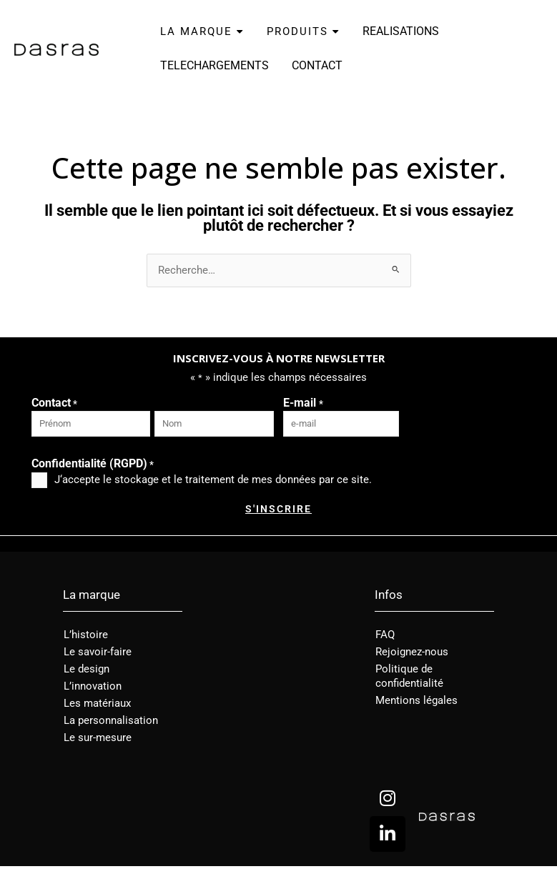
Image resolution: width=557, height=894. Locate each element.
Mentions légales (416, 700)
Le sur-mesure (98, 737)
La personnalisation (111, 720)
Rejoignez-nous (411, 651)
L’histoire (86, 634)
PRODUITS (303, 31)
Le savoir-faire (98, 651)
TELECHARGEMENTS (214, 65)
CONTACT (317, 65)
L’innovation (93, 686)
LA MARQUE (202, 31)
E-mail (302, 403)
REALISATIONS (401, 31)
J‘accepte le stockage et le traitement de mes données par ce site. (213, 479)
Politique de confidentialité (409, 676)
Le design (86, 668)
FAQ (385, 634)
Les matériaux (97, 703)
